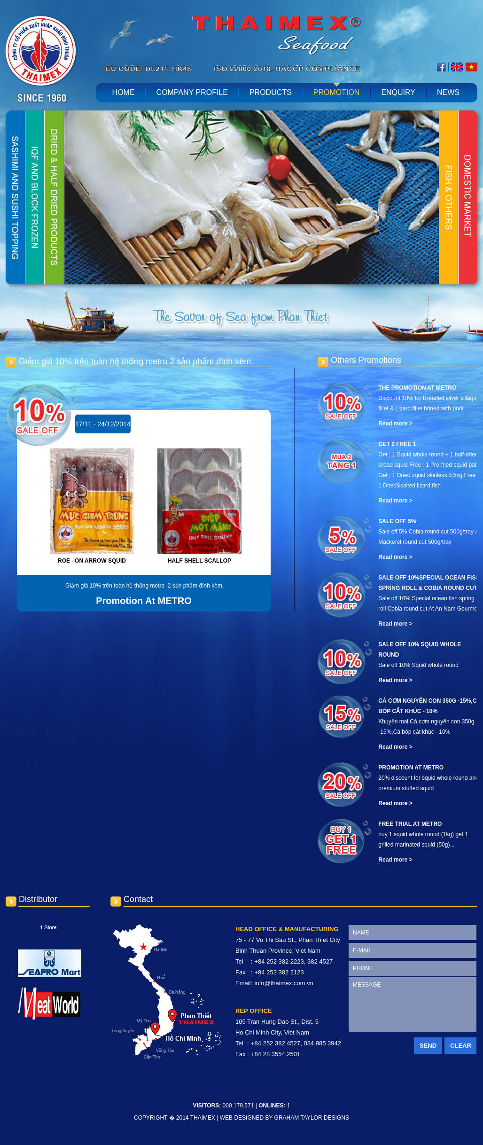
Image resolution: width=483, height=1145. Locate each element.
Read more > (395, 423)
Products (270, 92)
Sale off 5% (397, 521)
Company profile (192, 92)
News (448, 92)
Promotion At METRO (411, 767)
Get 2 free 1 (397, 444)
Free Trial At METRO (410, 824)
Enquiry (398, 92)
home (123, 92)
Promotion (336, 92)
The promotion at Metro (417, 387)
